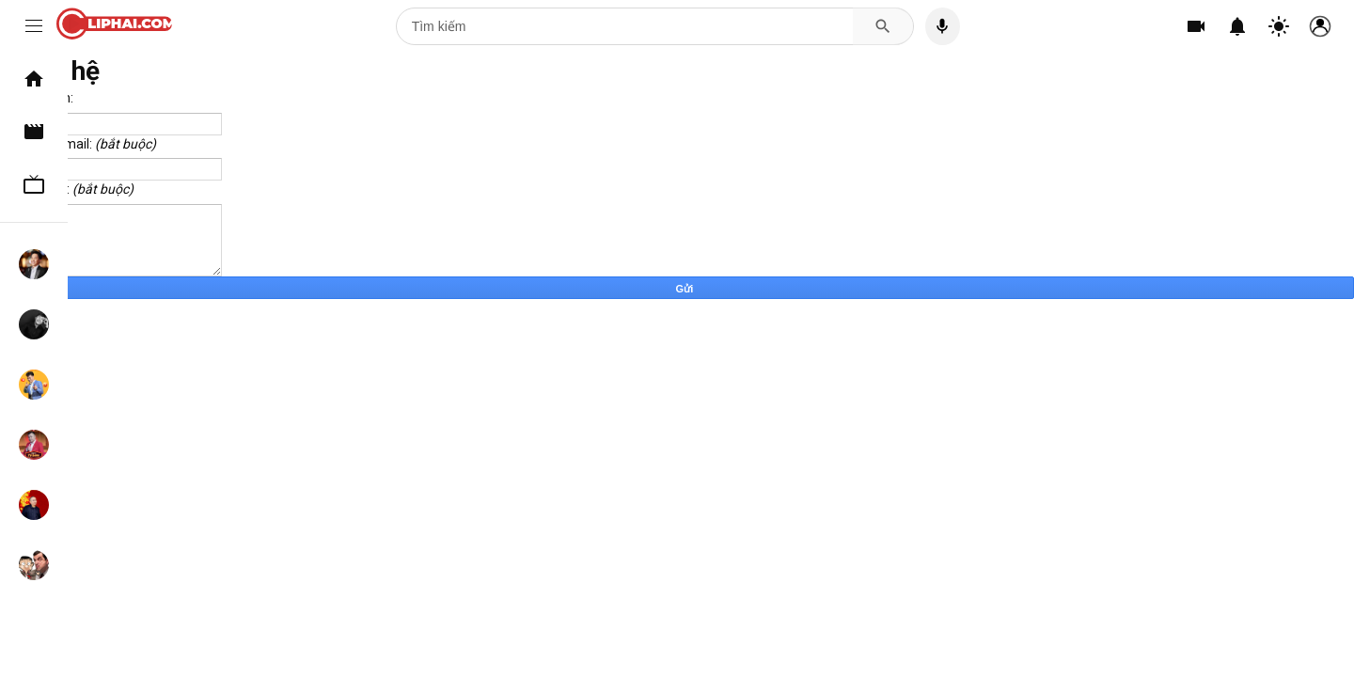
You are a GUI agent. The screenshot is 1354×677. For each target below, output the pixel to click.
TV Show (34, 184)
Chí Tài (34, 324)
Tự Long (34, 445)
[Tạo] (1196, 26)
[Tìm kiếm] (625, 26)
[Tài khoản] (1320, 26)
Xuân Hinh (34, 505)
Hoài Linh (34, 264)
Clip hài (34, 131)
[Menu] (34, 26)
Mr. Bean (34, 565)
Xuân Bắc (34, 385)
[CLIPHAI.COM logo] (118, 26)
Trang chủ (34, 79)
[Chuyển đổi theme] (1279, 26)
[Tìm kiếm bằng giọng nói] (942, 26)
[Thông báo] (1237, 26)
